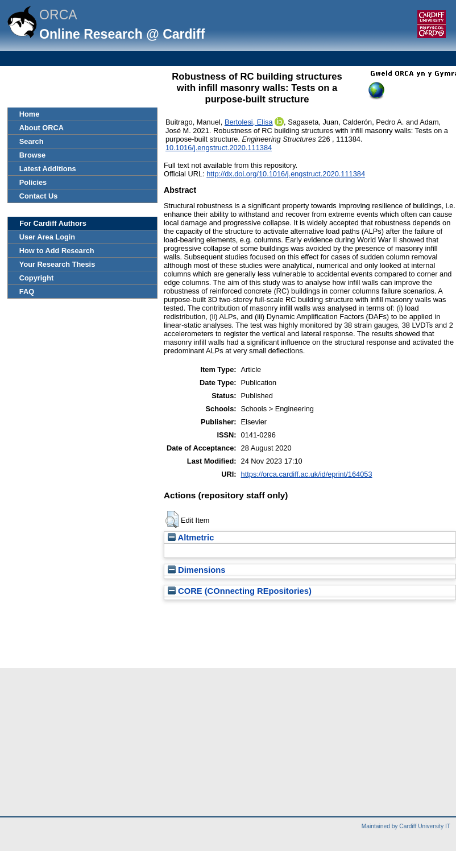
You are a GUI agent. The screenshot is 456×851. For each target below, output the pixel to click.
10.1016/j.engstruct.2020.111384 (218, 147)
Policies (33, 182)
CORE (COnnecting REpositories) (240, 591)
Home (29, 114)
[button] (172, 519)
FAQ (26, 291)
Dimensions (197, 570)
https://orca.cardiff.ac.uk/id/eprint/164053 (306, 474)
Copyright (36, 278)
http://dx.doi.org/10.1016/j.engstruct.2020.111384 (285, 174)
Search (31, 141)
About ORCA (41, 127)
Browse (32, 155)
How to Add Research (56, 250)
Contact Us (38, 196)
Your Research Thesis (57, 264)
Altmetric (191, 537)
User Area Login (47, 237)
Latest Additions (47, 168)
